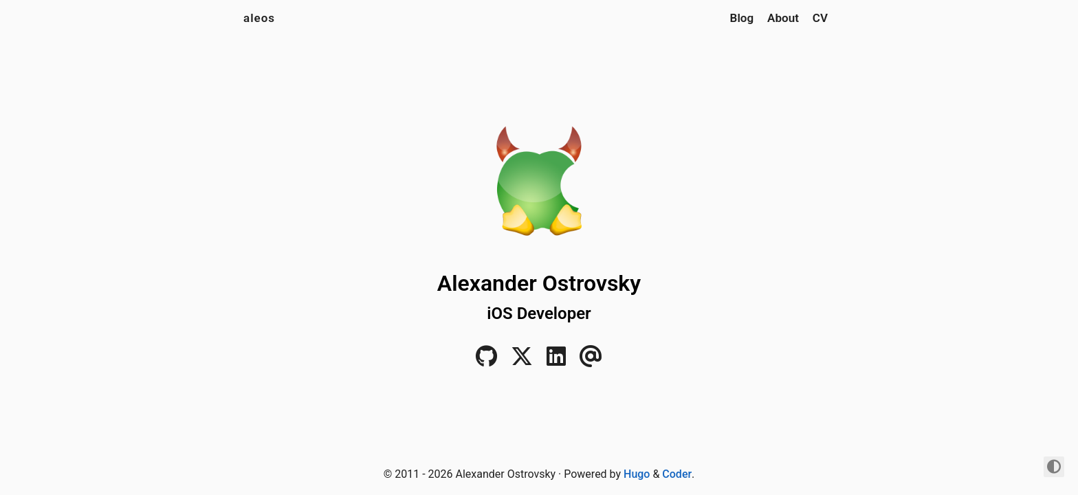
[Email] (591, 360)
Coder (677, 474)
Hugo (637, 474)
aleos (259, 18)
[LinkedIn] (556, 360)
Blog (742, 18)
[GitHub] (486, 360)
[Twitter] (522, 360)
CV (820, 18)
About (783, 18)
